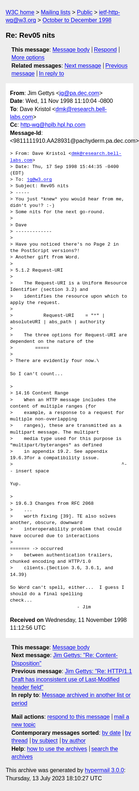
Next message (83, 66)
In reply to (51, 73)
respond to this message (78, 717)
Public (85, 12)
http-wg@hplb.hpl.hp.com (52, 125)
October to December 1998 (77, 20)
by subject (45, 741)
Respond (105, 50)
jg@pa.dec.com (79, 93)
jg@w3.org (39, 180)
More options (28, 57)
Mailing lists (55, 12)
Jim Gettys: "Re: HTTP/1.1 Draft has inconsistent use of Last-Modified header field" (71, 679)
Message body (71, 50)
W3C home (20, 12)
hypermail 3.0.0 (104, 770)
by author (74, 741)
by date (111, 733)
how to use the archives (57, 749)
